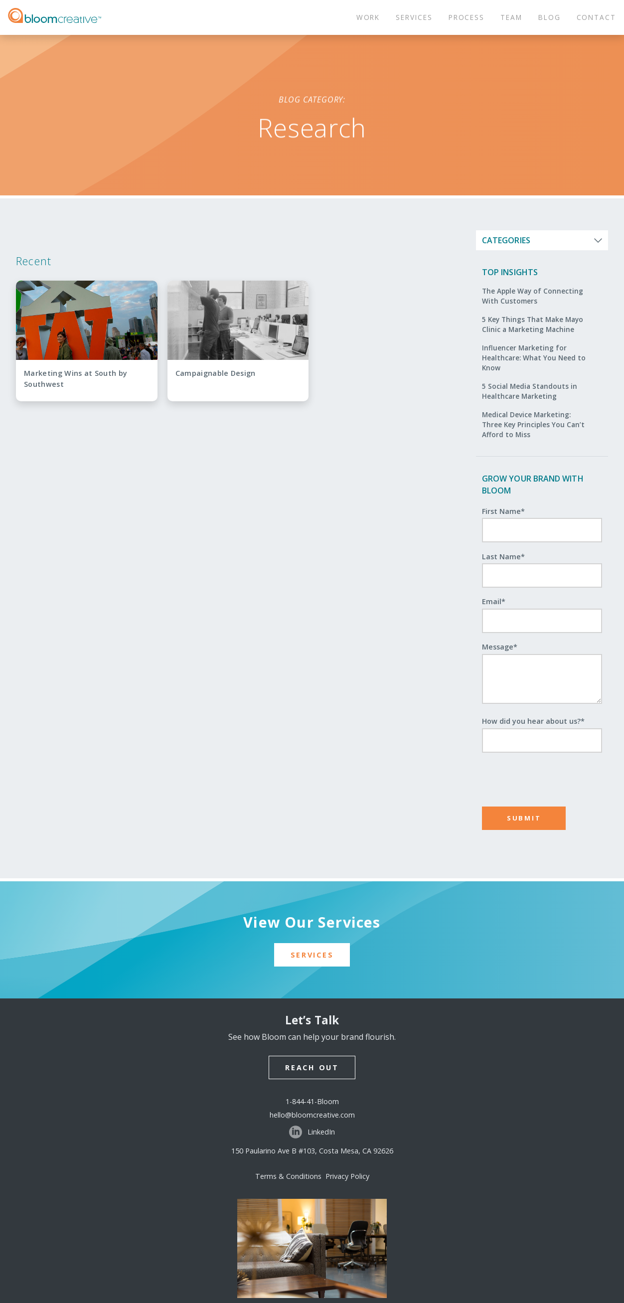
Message (499, 647)
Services (312, 955)
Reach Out (311, 1067)
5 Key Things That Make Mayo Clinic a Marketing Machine (532, 324)
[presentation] (542, 775)
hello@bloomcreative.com (312, 1115)
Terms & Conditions (290, 1176)
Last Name (503, 556)
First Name (503, 511)
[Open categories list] (542, 240)
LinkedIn (312, 1132)
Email (493, 601)
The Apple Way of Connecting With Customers (532, 296)
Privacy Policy (347, 1176)
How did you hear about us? (533, 721)
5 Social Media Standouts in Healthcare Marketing (529, 391)
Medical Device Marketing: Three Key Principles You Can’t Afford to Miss (533, 425)
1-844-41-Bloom (312, 1101)
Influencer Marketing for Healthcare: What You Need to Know (534, 358)
